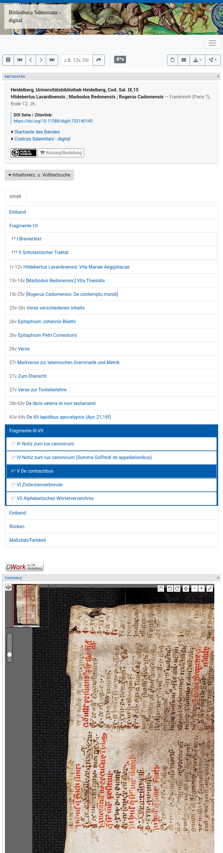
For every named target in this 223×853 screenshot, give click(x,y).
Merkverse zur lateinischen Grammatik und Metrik (64, 362)
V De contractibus (32, 471)
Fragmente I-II (23, 225)
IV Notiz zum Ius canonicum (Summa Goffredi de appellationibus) (81, 457)
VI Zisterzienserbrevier (37, 484)
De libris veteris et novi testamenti (52, 403)
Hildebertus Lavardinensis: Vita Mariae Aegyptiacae (69, 267)
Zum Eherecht (28, 376)
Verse (19, 349)
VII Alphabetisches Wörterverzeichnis (52, 498)
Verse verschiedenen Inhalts (46, 308)
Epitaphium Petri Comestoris (43, 335)
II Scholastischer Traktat (40, 252)
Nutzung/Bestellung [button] (61, 152)
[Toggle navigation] (212, 43)
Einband (17, 212)
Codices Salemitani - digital (43, 139)
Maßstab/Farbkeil (27, 540)
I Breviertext (26, 239)
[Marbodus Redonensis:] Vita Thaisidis (57, 280)
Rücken (16, 526)
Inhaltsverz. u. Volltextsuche (39, 175)
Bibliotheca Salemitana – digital (35, 16)
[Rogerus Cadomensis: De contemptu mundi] (63, 294)
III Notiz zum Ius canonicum (42, 444)
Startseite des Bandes (37, 132)
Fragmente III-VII (26, 430)
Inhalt (15, 196)
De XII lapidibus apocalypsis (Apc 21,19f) (60, 417)
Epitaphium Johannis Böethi (42, 321)
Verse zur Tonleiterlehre (37, 390)
